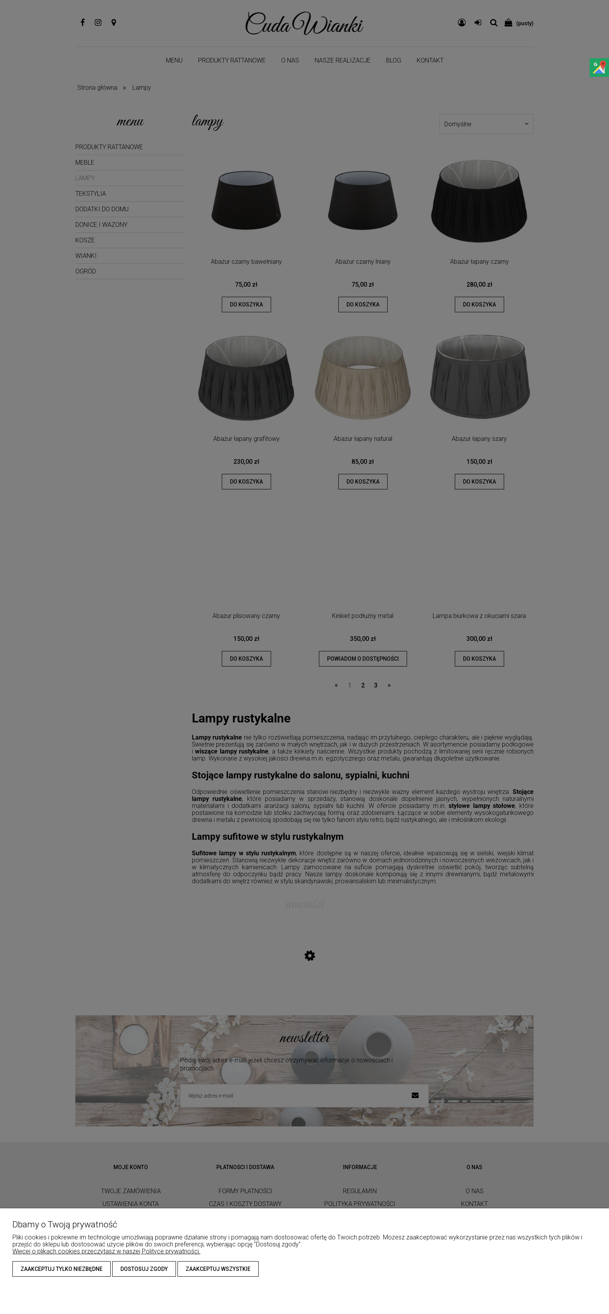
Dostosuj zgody (144, 1269)
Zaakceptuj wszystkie (218, 1269)
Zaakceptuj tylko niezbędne (62, 1269)
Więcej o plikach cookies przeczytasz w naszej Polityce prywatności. (106, 1251)
